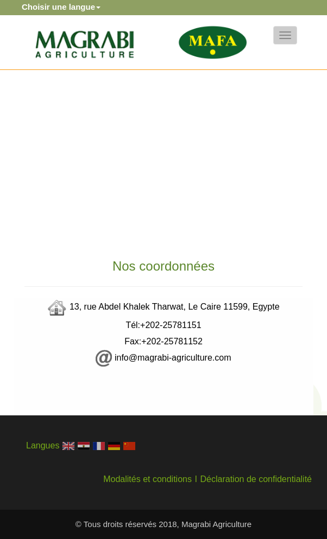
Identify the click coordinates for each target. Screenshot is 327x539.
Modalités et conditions (147, 479)
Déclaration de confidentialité (256, 479)
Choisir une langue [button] (61, 6)
